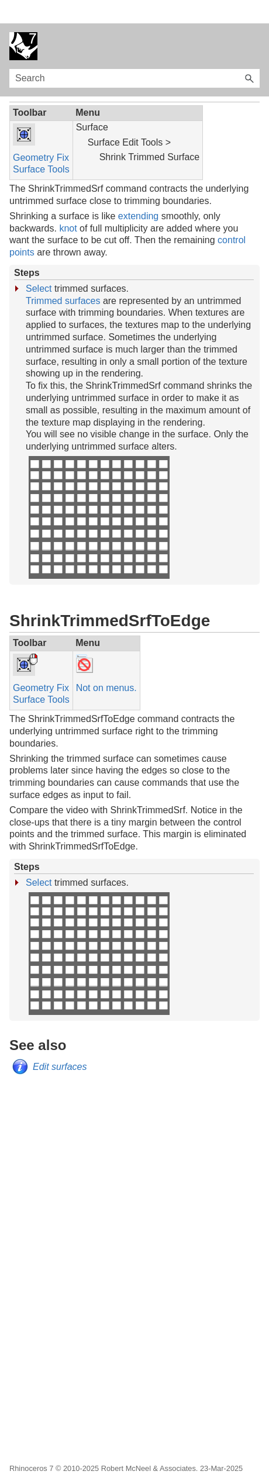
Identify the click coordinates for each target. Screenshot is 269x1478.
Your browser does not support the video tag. (98, 494)
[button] (249, 55)
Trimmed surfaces (63, 277)
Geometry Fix (41, 134)
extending (138, 193)
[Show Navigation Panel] (253, 23)
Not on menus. (106, 664)
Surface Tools (41, 146)
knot (68, 205)
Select (38, 265)
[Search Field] (134, 55)
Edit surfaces (60, 1043)
